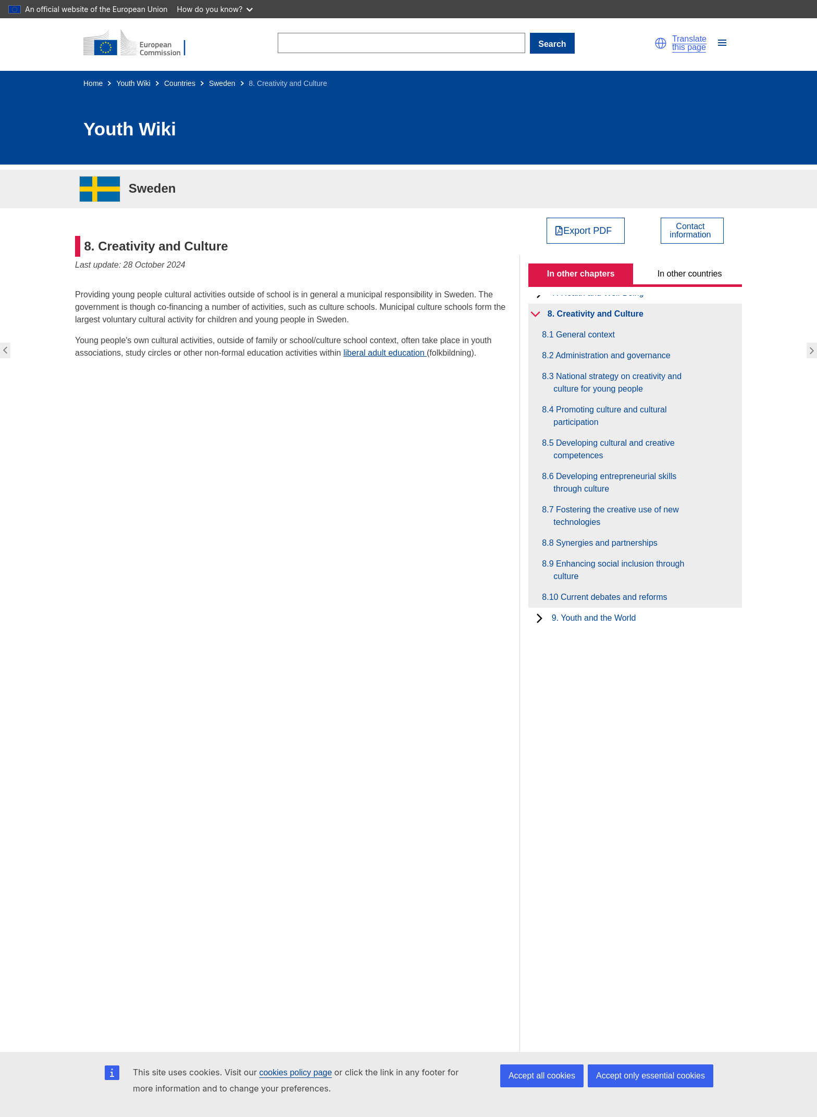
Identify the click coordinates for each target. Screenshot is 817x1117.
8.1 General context (584, 334)
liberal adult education (385, 352)
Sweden (222, 83)
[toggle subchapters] (535, 314)
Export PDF (587, 231)
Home (93, 83)
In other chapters (581, 273)
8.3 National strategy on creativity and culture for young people (617, 382)
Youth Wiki (133, 83)
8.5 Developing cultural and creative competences (613, 449)
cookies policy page (295, 1072)
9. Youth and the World (594, 617)
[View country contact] (692, 231)
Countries (179, 83)
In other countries (690, 273)
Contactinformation (690, 230)
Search (552, 44)
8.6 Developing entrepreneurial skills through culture (614, 482)
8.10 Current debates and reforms (610, 597)
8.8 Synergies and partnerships (605, 542)
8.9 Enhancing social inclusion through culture (618, 570)
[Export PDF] (586, 231)
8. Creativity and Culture (595, 313)
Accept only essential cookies (650, 1075)
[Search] (401, 43)
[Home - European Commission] (140, 43)
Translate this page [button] (689, 43)
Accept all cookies (542, 1075)
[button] (660, 43)
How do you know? (215, 9)
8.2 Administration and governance (611, 355)
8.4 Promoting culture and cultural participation (609, 415)
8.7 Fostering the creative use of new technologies (615, 515)
